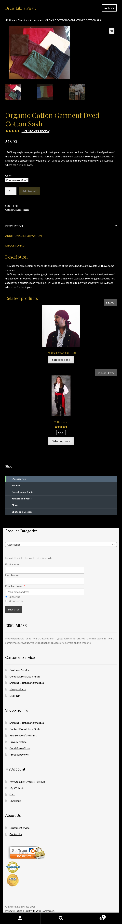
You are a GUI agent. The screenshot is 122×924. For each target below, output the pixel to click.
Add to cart (29, 190)
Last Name (11, 575)
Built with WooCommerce (39, 910)
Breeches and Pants (22, 491)
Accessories (36, 20)
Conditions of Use (20, 747)
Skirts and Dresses (22, 511)
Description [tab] (14, 225)
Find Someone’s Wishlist (23, 735)
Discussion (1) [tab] (15, 245)
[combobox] (61, 544)
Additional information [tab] (23, 235)
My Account (20, 918)
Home (12, 20)
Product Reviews (19, 754)
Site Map (15, 695)
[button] (111, 31)
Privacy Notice (18, 741)
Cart (12, 794)
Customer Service (19, 669)
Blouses (16, 485)
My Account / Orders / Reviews (27, 781)
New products (18, 688)
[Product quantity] (10, 191)
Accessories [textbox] (60, 544)
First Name (12, 564)
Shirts (15, 505)
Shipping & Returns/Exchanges (27, 682)
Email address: (15, 585)
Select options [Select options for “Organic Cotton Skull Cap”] (61, 359)
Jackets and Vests (22, 498)
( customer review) (36, 131)
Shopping (22, 20)
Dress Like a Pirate (20, 8)
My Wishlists (17, 787)
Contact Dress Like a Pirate (25, 676)
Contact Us (16, 834)
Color (8, 175)
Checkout (15, 800)
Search (61, 918)
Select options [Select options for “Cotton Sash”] (61, 440)
